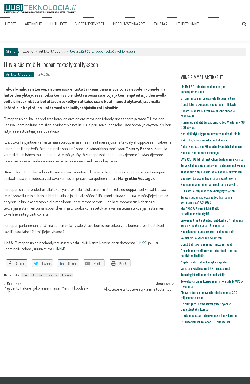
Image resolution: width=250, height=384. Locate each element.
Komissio (37, 275)
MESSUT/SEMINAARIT (129, 23)
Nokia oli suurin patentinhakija (200, 152)
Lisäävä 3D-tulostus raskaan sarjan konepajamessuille (203, 89)
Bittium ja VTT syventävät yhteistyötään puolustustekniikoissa (206, 306)
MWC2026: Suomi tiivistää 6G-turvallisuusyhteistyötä (200, 211)
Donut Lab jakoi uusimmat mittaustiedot (206, 244)
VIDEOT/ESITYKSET (89, 23)
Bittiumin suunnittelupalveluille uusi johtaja (208, 98)
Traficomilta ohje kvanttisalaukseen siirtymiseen (211, 171)
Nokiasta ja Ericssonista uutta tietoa (204, 139)
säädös (53, 275)
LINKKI (141, 242)
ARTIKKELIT (33, 23)
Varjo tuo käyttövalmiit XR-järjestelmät (205, 268)
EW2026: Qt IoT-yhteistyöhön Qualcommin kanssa (212, 159)
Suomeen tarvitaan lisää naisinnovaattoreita (208, 178)
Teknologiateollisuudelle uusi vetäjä (203, 274)
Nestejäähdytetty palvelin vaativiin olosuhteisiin (210, 133)
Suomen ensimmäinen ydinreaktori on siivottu (209, 184)
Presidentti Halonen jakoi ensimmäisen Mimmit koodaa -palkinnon (46, 290)
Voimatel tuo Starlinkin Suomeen (201, 237)
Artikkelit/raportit (52, 51)
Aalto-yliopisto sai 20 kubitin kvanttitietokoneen (211, 146)
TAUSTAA (160, 23)
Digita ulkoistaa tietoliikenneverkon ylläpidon (209, 315)
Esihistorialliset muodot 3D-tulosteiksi (205, 321)
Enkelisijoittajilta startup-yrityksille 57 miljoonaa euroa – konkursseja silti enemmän (212, 222)
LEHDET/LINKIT (187, 23)
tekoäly (66, 275)
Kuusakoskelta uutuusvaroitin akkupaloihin (207, 231)
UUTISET (10, 23)
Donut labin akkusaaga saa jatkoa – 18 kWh (208, 104)
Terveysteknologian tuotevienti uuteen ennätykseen (213, 165)
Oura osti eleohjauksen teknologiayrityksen (208, 190)
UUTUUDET (58, 23)
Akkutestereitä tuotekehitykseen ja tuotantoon (139, 290)
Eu (25, 275)
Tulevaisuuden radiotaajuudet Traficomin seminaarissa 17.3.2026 (206, 199)
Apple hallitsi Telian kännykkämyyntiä (204, 261)
